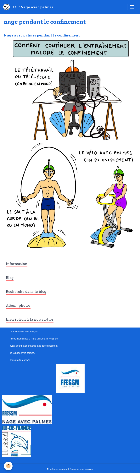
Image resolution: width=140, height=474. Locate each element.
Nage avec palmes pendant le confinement (42, 35)
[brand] (29, 7)
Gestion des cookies (81, 469)
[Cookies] (8, 466)
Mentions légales (57, 469)
